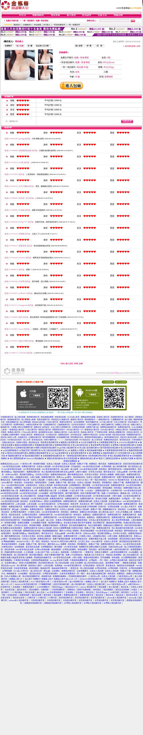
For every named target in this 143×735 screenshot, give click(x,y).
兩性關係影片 (90, 419)
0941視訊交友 (84, 440)
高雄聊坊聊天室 (117, 417)
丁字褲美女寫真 (101, 432)
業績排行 (17, 25)
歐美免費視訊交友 (111, 437)
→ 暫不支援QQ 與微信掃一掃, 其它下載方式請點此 (74, 412)
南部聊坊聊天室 (33, 417)
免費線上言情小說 (122, 425)
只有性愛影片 (137, 440)
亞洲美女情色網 (78, 427)
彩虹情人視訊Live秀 (9, 437)
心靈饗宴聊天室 (117, 419)
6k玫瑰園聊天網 (63, 437)
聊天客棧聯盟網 (49, 437)
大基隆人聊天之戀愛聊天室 (22, 427)
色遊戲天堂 (22, 437)
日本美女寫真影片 (78, 425)
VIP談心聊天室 (52, 422)
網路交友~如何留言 (41, 427)
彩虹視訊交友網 (118, 435)
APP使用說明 (108, 382)
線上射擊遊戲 (25, 422)
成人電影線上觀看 (28, 419)
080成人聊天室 (26, 435)
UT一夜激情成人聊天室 (89, 430)
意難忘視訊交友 (8, 442)
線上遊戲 (128, 419)
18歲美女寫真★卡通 (34, 425)
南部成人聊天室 (44, 430)
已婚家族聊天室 (63, 425)
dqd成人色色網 (105, 435)
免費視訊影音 (63, 435)
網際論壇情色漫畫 (88, 417)
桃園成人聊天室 (60, 432)
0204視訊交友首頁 (14, 440)
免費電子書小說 (92, 427)
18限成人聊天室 (121, 430)
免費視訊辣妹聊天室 (108, 427)
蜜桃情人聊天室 (77, 419)
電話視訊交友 (34, 442)
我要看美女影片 (58, 430)
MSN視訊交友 (76, 435)
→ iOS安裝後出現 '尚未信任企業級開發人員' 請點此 (34, 412)
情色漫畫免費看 (47, 417)
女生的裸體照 (79, 422)
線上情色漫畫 (20, 417)
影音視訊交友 (37, 440)
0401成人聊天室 (72, 430)
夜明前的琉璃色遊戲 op (94, 437)
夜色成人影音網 (38, 422)
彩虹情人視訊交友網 (128, 437)
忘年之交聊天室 (120, 422)
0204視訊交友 (51, 435)
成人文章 (26, 440)
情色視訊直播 (60, 417)
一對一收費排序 (73, 25)
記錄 (81, 364)
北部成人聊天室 (132, 432)
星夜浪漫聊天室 (43, 419)
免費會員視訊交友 (111, 440)
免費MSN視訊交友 (90, 435)
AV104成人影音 (73, 417)
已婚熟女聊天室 (35, 437)
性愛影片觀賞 (21, 442)
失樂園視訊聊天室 (133, 435)
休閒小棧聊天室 (50, 440)
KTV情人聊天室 (106, 422)
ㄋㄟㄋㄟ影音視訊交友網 (68, 440)
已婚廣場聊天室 (49, 425)
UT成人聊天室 (31, 430)
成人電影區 (129, 417)
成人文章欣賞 (97, 440)
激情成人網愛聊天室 (117, 432)
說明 (138, 46)
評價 (76, 364)
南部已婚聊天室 (107, 425)
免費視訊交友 (39, 435)
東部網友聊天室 (13, 419)
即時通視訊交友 (77, 437)
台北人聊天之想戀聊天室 (61, 427)
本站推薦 (37, 25)
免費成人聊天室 (14, 432)
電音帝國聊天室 (92, 422)
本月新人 (46, 25)
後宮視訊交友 (125, 440)
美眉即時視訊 (18, 425)
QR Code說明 (121, 382)
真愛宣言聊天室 (66, 422)
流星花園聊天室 (12, 422)
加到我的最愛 (130, 46)
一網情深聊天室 (103, 419)
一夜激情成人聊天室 (16, 430)
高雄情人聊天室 (103, 417)
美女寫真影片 (133, 422)
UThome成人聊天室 (29, 432)
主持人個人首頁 (66, 364)
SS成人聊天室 (73, 432)
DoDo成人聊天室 (107, 430)
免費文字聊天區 (12, 21)
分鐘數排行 (27, 25)
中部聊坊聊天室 (7, 417)
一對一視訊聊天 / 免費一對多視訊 (35, 21)
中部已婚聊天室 (93, 425)
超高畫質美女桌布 (46, 432)
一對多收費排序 (59, 25)
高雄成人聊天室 (87, 432)
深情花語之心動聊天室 (60, 419)
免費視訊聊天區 (124, 427)
